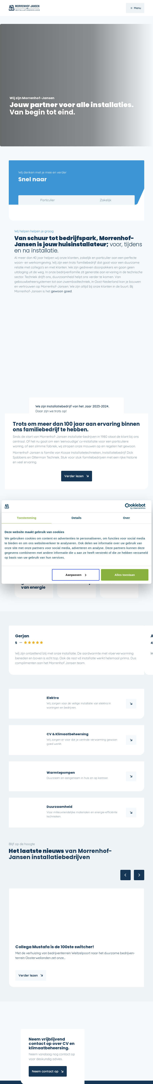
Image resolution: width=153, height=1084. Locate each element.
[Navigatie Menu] (135, 8)
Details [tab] (76, 517)
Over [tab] (126, 517)
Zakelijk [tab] (105, 200)
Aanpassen (76, 574)
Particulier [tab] (47, 200)
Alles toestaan (125, 574)
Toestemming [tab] (26, 517)
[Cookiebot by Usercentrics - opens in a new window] (131, 506)
